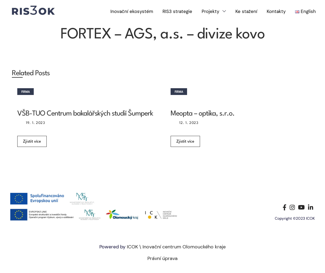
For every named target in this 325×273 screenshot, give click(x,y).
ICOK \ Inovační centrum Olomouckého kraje (176, 247)
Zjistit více (32, 142)
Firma (25, 92)
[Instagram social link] (292, 207)
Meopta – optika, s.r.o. (203, 113)
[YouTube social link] (301, 207)
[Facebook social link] (284, 207)
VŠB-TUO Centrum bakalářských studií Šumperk (85, 113)
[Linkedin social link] (310, 207)
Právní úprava (162, 258)
